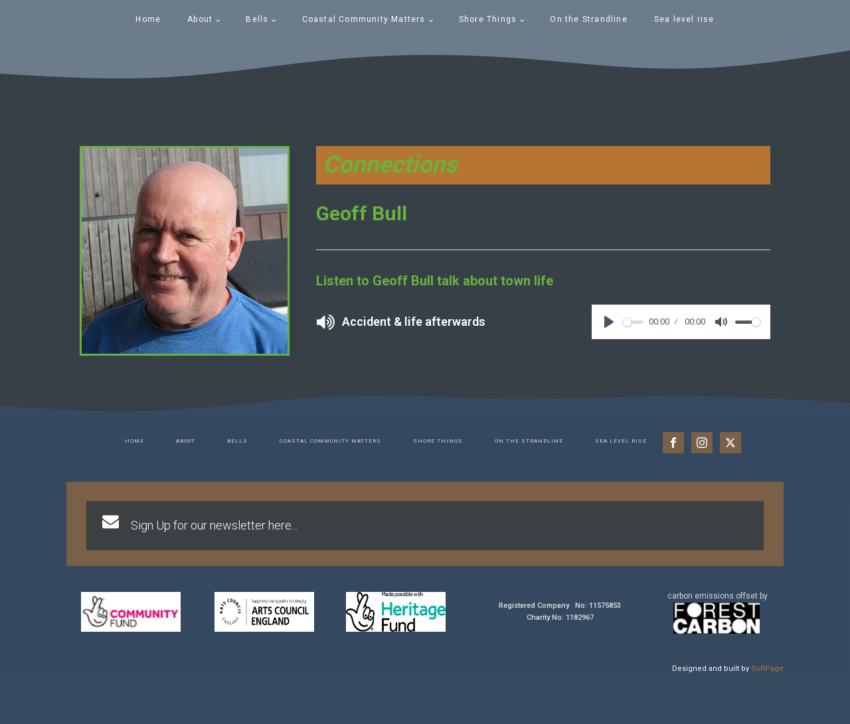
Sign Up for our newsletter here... (214, 525)
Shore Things (488, 19)
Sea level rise (684, 19)
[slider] (633, 322)
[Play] (609, 321)
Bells (257, 19)
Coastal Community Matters (364, 19)
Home (148, 19)
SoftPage (767, 668)
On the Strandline (588, 19)
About (199, 19)
